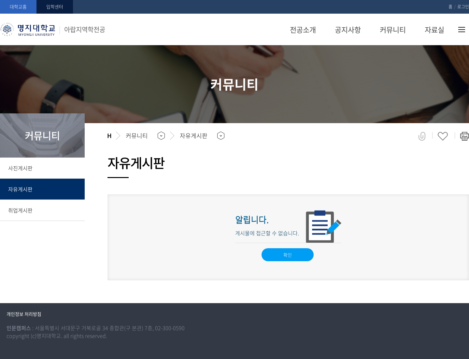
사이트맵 (461, 29)
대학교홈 (18, 6)
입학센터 (54, 6)
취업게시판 (20, 210)
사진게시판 (20, 168)
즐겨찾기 (443, 136)
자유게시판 (20, 189)
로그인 (463, 6)
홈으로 (109, 135)
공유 (422, 136)
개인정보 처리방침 (24, 314)
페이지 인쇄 (464, 136)
